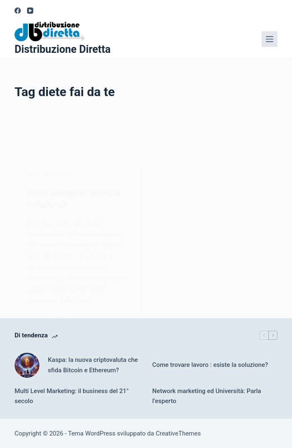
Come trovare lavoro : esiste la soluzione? (210, 365)
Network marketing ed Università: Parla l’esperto (206, 396)
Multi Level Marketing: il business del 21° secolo (72, 396)
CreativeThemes (178, 433)
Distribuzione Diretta (63, 49)
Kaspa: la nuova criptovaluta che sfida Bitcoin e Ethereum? (93, 365)
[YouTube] (30, 10)
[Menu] (269, 39)
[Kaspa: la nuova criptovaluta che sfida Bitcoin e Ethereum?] (27, 365)
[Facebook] (18, 10)
